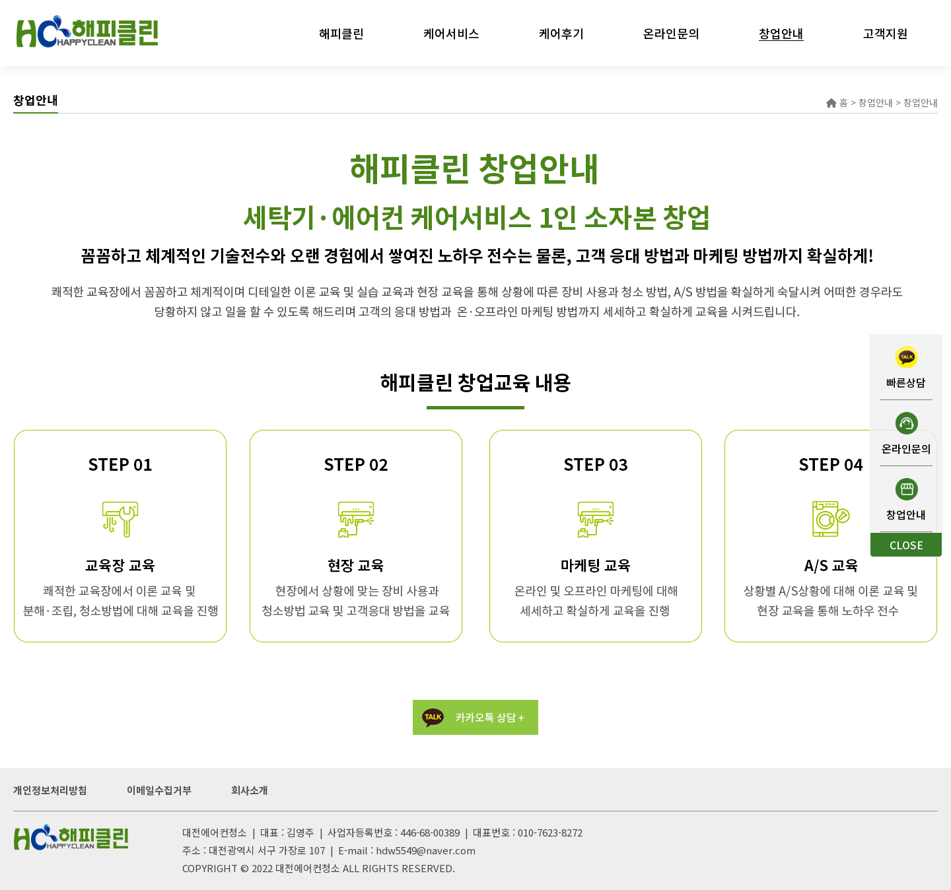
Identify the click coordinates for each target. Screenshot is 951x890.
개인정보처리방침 (50, 790)
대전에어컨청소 (307, 868)
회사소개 (249, 790)
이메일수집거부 (159, 790)
